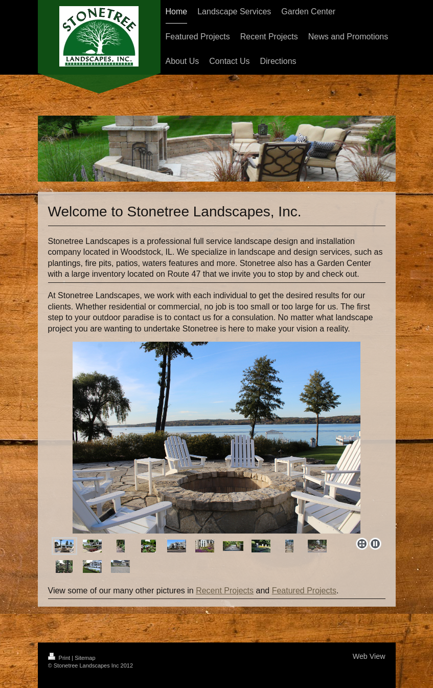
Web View (369, 656)
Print (60, 658)
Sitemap (85, 658)
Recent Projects (225, 590)
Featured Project (302, 590)
